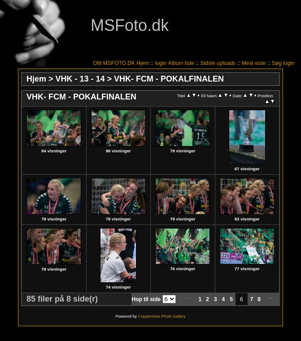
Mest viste (253, 63)
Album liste (181, 63)
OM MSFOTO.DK (114, 63)
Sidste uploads (218, 63)
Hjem (142, 63)
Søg (277, 63)
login (160, 63)
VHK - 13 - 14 (80, 78)
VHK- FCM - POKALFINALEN (169, 78)
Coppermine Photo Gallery (161, 316)
